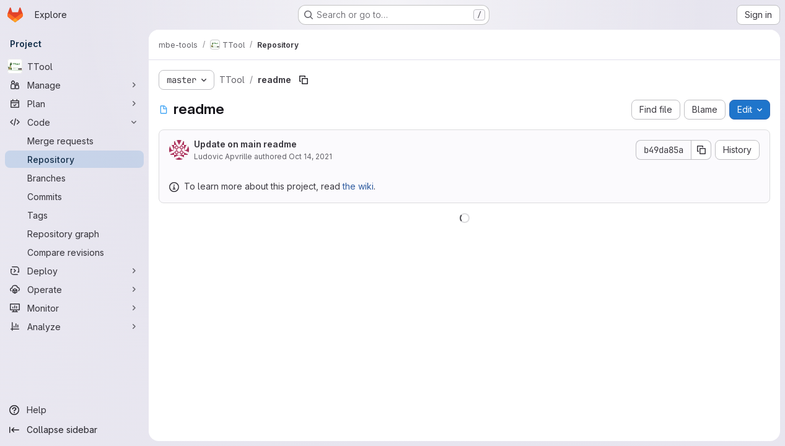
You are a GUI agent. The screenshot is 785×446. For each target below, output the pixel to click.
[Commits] (74, 196)
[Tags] (74, 215)
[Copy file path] (304, 80)
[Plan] (74, 103)
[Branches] (74, 177)
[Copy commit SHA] (701, 150)
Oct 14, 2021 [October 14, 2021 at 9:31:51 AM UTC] (310, 156)
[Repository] (74, 159)
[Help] (74, 410)
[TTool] (74, 66)
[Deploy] (74, 270)
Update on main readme (245, 144)
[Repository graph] (74, 233)
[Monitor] (74, 308)
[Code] (74, 122)
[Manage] (74, 85)
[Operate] (74, 289)
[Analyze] (74, 326)
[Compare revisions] (74, 252)
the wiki (358, 186)
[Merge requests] (74, 140)
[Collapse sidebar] (74, 430)
